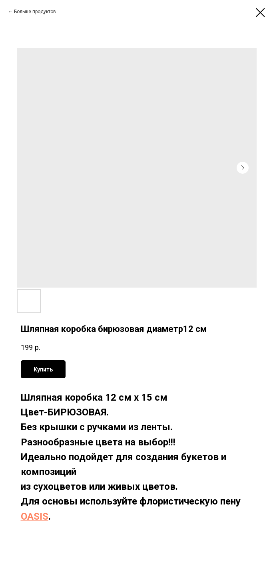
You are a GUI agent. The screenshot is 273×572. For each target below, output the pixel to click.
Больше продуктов (35, 11)
